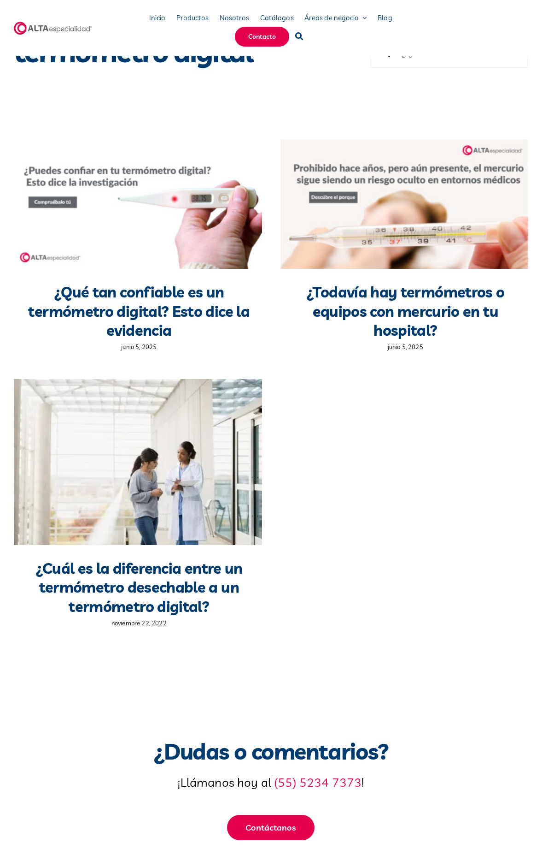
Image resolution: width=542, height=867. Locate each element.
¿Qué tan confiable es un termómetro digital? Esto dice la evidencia (139, 311)
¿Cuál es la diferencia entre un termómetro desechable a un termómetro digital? (139, 587)
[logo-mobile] (53, 25)
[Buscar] (299, 36)
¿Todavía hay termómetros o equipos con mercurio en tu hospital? (405, 311)
